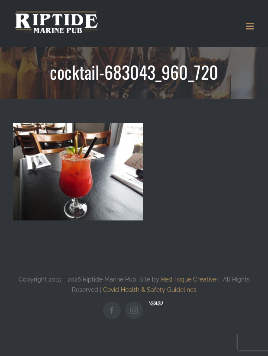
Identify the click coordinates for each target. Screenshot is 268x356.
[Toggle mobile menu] (250, 26)
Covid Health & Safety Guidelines (150, 289)
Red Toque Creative (188, 279)
